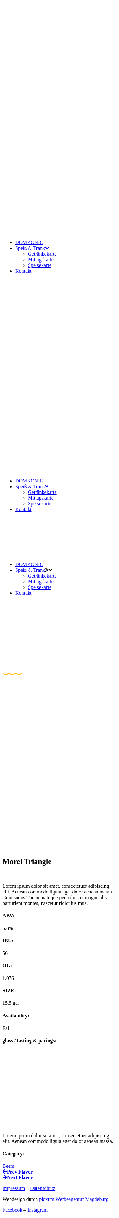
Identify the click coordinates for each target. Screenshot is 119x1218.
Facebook (12, 1210)
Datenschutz (42, 1188)
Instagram (37, 1210)
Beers (8, 1166)
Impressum (14, 1188)
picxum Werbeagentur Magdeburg (74, 1199)
